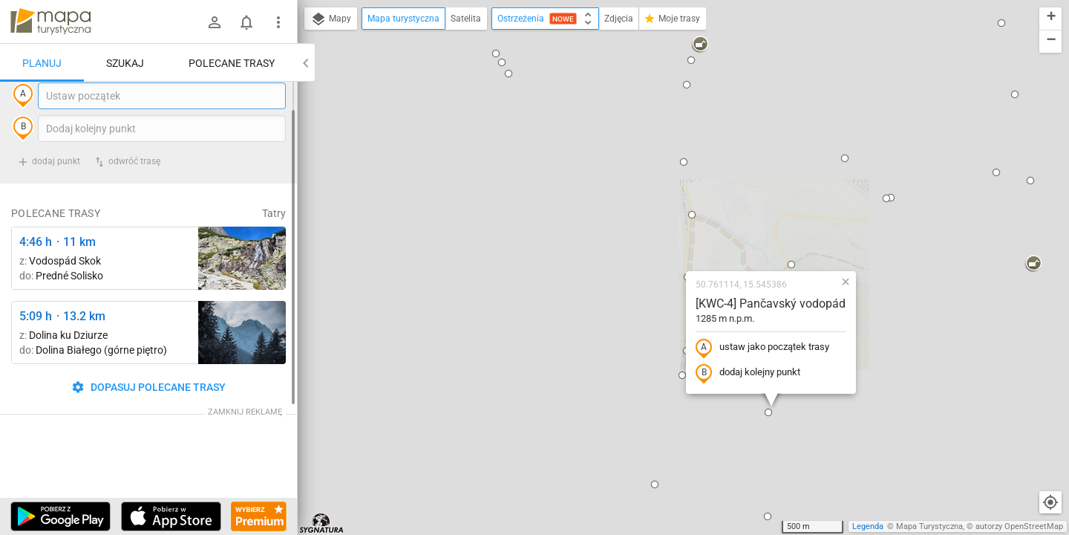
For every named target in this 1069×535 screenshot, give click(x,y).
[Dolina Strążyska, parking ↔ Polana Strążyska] (242, 363)
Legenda (867, 526)
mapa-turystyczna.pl (50, 21)
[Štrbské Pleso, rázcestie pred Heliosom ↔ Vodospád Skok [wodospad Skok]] (242, 288)
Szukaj (125, 63)
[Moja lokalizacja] (1050, 502)
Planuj (42, 63)
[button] (340, 209)
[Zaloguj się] (214, 22)
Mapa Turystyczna (929, 526)
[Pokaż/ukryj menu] (278, 22)
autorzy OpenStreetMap (1019, 526)
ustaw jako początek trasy (674, 202)
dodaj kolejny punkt (659, 228)
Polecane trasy (232, 63)
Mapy (330, 19)
